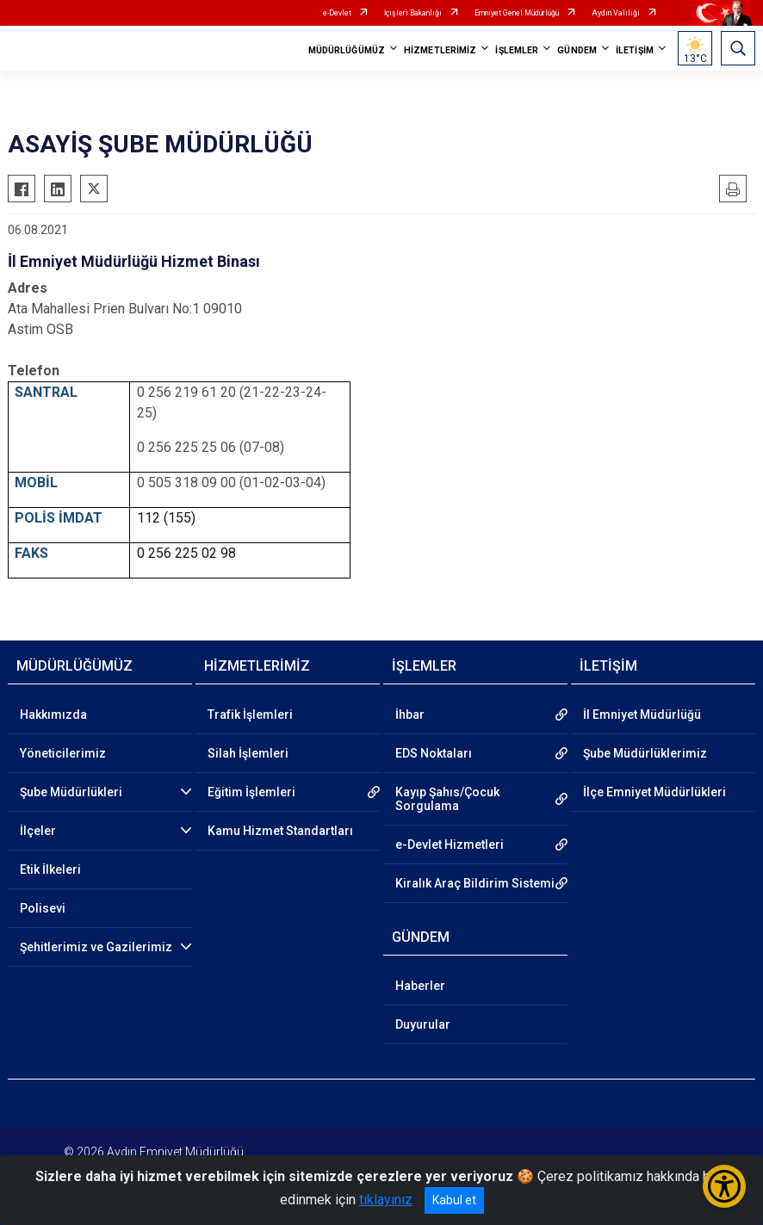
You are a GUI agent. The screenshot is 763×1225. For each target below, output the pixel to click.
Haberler (420, 986)
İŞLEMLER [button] (516, 50)
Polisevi (42, 908)
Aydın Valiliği (616, 13)
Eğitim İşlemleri (251, 792)
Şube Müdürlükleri (71, 792)
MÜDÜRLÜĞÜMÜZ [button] (346, 50)
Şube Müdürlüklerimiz (645, 753)
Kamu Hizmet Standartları (280, 831)
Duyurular (422, 1024)
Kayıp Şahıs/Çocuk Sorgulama (447, 799)
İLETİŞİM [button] (635, 50)
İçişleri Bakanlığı (413, 13)
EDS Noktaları (433, 753)
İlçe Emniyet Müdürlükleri (654, 792)
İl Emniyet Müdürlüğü (642, 714)
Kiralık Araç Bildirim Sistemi (475, 883)
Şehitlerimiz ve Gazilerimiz (96, 947)
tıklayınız (386, 1199)
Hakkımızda (53, 714)
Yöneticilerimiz (63, 753)
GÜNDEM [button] (577, 50)
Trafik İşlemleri (250, 714)
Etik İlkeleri (50, 869)
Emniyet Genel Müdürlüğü (517, 13)
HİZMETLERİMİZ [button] (440, 50)
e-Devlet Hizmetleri (449, 844)
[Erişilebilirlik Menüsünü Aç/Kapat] (724, 1186)
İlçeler (38, 831)
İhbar (410, 714)
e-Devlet (337, 13)
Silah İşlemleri (248, 753)
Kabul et (454, 1200)
